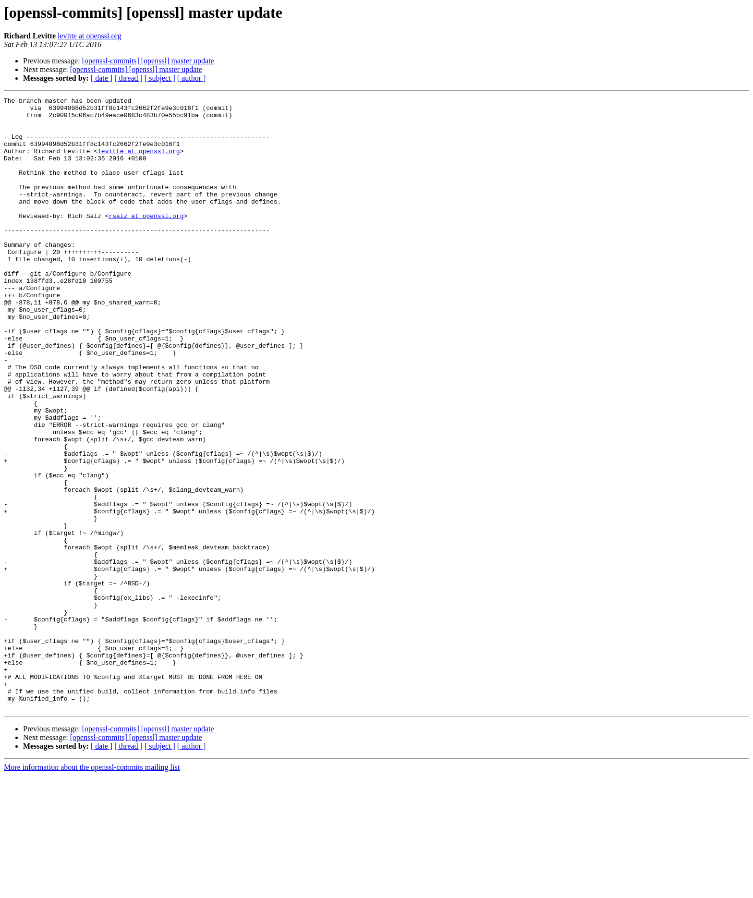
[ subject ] (160, 78)
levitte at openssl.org (89, 36)
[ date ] (101, 78)
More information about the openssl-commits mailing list (92, 890)
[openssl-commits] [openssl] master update (148, 61)
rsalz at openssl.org (146, 240)
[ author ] (191, 78)
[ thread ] (128, 78)
